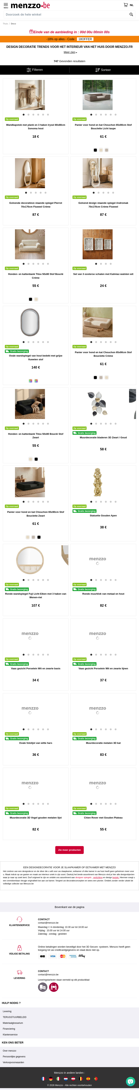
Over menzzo (9, 1050)
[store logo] (67, 5)
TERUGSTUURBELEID (14, 1017)
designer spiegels (83, 877)
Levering (7, 1011)
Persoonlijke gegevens (14, 1056)
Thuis (5, 24)
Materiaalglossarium (13, 1023)
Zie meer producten (69, 850)
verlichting (97, 877)
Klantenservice (10, 1034)
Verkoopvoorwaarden (13, 1062)
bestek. (116, 877)
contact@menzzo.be (48, 974)
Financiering (9, 1029)
